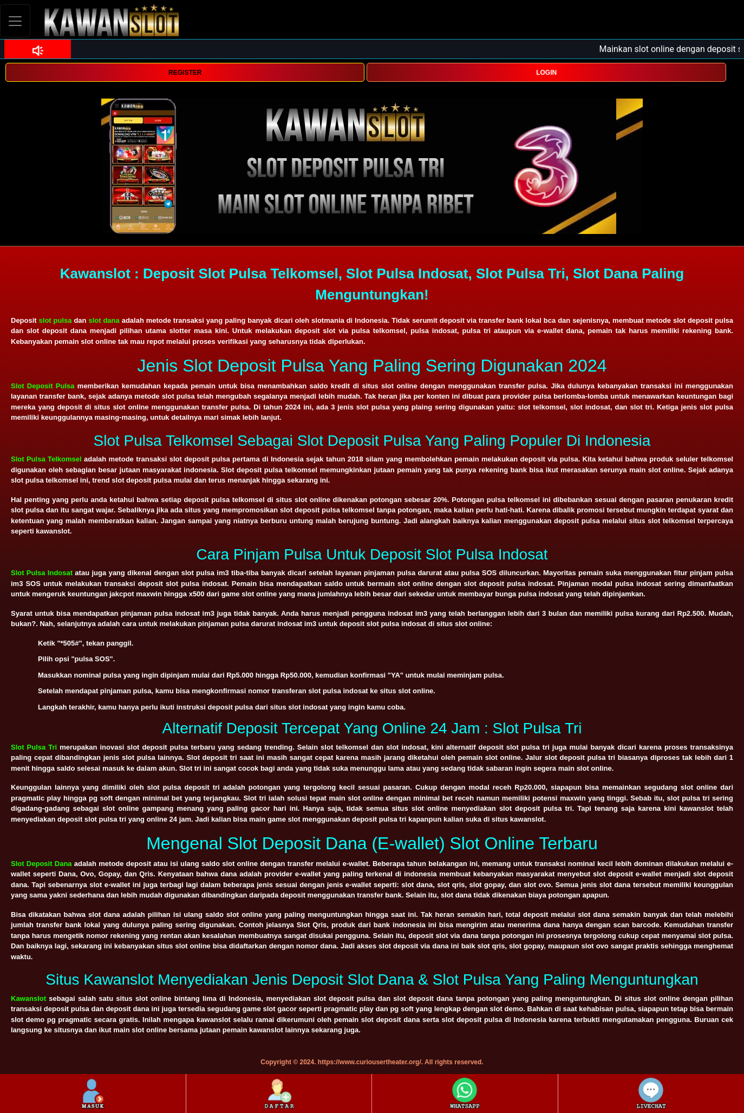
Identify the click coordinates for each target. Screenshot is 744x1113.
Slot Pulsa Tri (34, 747)
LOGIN (546, 72)
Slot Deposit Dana (41, 864)
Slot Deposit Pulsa (43, 386)
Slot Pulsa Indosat (42, 573)
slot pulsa (55, 320)
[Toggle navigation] (15, 20)
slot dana (103, 320)
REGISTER (184, 72)
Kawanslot (28, 998)
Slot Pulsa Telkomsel (46, 459)
